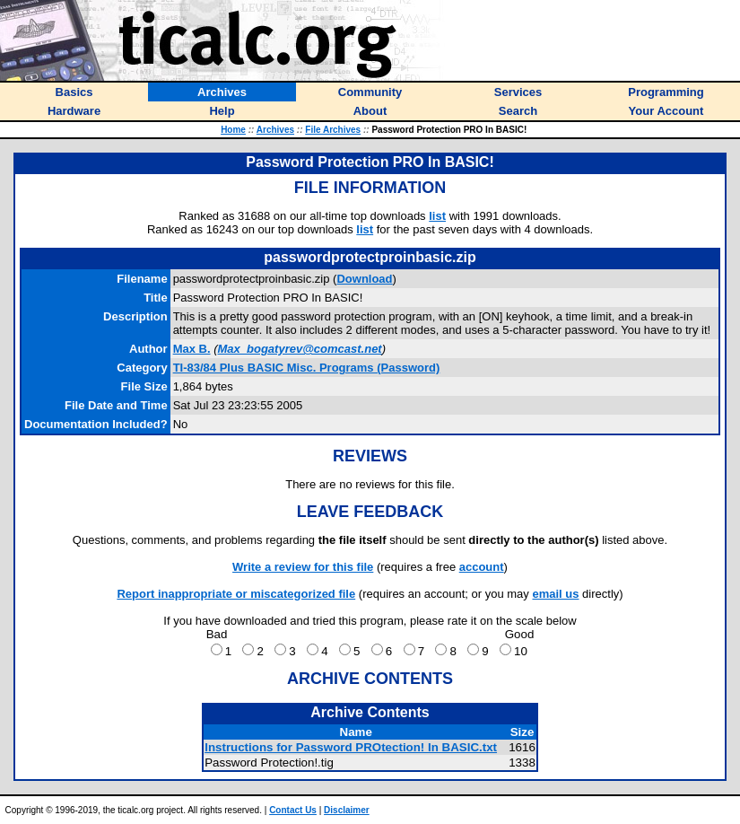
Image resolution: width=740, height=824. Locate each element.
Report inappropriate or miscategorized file (236, 593)
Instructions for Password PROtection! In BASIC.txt (351, 747)
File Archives (333, 130)
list (437, 216)
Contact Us (293, 810)
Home (233, 130)
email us (555, 593)
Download (364, 278)
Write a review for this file (302, 567)
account (481, 567)
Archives (275, 130)
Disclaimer (347, 810)
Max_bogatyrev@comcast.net (300, 348)
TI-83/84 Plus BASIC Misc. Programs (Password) (306, 367)
